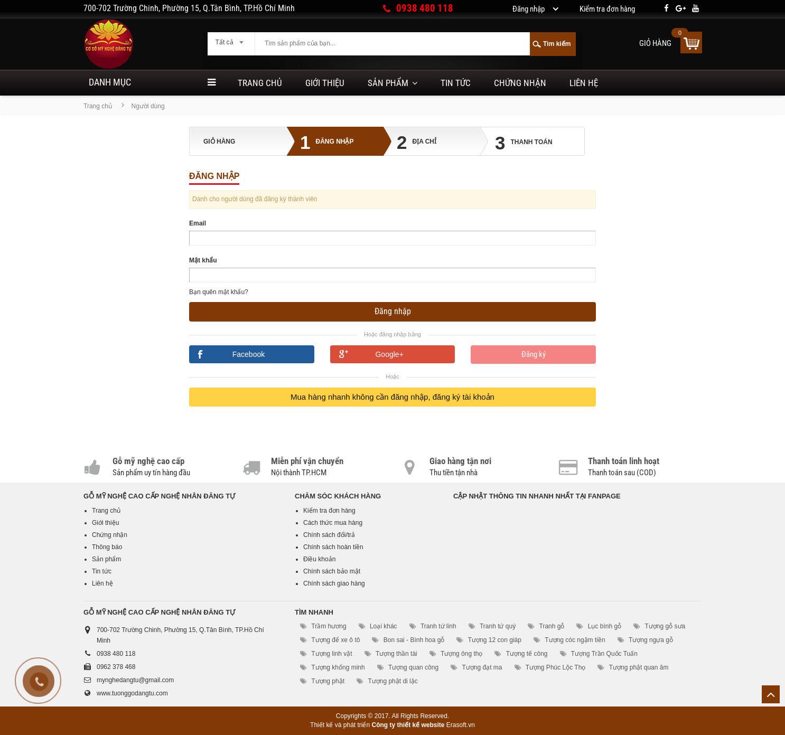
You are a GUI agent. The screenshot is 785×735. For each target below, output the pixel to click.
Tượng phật (327, 681)
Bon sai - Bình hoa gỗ (414, 640)
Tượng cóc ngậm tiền (575, 640)
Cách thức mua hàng (332, 522)
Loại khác (383, 626)
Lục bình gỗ (604, 626)
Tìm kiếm (557, 44)
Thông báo (107, 547)
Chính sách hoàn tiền (333, 547)
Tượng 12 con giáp (494, 640)
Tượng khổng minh (338, 667)
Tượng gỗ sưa (665, 626)
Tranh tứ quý (498, 626)
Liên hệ (583, 83)
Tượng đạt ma (482, 667)
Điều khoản (319, 559)
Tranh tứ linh (438, 626)
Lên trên (771, 694)
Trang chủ (260, 83)
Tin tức (456, 83)
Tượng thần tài (396, 653)
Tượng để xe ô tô (335, 640)
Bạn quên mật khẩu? (218, 292)
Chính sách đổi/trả (329, 535)
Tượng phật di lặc (392, 681)
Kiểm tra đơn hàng (329, 510)
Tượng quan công (413, 667)
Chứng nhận (520, 83)
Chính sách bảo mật (331, 571)
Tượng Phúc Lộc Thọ (556, 667)
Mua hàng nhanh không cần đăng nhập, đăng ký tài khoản (392, 396)
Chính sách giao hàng (334, 583)
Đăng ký (533, 354)
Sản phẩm (388, 83)
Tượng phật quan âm (639, 667)
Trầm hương (328, 626)
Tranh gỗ (552, 626)
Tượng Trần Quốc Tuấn (604, 653)
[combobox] (231, 39)
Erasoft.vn (460, 725)
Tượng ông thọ (461, 653)
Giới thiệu (324, 83)
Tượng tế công (527, 653)
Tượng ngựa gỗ (651, 640)
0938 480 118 (424, 8)
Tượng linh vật (331, 653)
